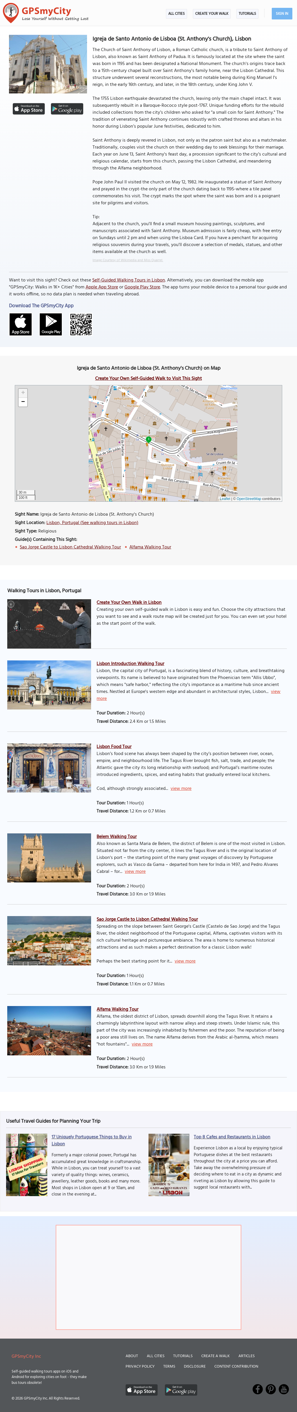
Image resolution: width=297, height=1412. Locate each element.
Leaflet (225, 499)
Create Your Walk (211, 14)
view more (181, 788)
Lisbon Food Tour (114, 747)
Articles (246, 1356)
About (132, 1356)
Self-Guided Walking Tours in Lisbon (128, 280)
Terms (169, 1366)
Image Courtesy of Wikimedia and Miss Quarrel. (128, 260)
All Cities (176, 14)
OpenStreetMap (249, 499)
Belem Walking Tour (117, 837)
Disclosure (195, 1366)
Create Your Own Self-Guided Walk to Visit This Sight (148, 378)
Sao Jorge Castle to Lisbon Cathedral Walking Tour (70, 547)
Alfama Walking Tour (150, 547)
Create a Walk (215, 1356)
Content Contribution (236, 1366)
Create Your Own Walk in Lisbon (129, 602)
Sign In (282, 14)
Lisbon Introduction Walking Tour (130, 664)
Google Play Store (142, 287)
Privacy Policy (140, 1366)
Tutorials (247, 14)
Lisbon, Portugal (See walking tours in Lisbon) (92, 523)
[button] (23, 393)
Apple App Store (102, 287)
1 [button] (148, 438)
